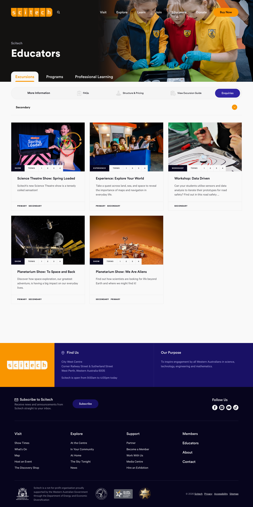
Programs (54, 76)
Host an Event (23, 461)
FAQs (86, 93)
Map (19, 455)
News (73, 468)
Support (133, 434)
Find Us (73, 352)
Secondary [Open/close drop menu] (126, 107)
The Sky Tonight (80, 461)
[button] (103, 12)
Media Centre (134, 461)
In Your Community (82, 449)
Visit (18, 434)
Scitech (16, 43)
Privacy (208, 493)
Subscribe (85, 404)
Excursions (24, 76)
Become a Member (137, 449)
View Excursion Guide (189, 93)
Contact (189, 462)
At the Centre (78, 443)
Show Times (22, 443)
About (188, 452)
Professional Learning (94, 76)
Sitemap (234, 493)
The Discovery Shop (27, 468)
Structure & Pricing (133, 93)
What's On (21, 449)
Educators (191, 443)
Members (190, 434)
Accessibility (221, 493)
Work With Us (134, 455)
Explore (76, 434)
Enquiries (227, 93)
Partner (131, 443)
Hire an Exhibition (137, 468)
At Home (75, 455)
